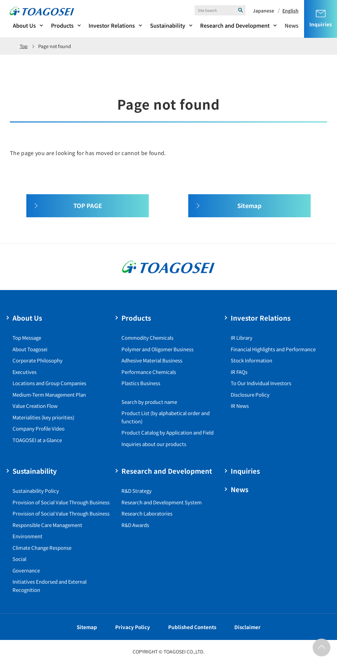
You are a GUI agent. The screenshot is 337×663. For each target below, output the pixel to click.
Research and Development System (161, 502)
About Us (24, 25)
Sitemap (87, 626)
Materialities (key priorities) (43, 417)
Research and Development (235, 25)
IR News (240, 405)
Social (19, 558)
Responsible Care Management (47, 524)
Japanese (263, 10)
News (291, 25)
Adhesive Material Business (151, 360)
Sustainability (167, 25)
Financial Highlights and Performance (273, 349)
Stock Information (251, 360)
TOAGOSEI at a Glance (37, 440)
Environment (27, 536)
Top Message (27, 337)
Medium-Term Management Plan (49, 394)
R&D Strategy (136, 490)
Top (24, 46)
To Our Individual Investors (261, 383)
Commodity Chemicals (147, 337)
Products (62, 25)
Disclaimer (247, 626)
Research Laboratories (146, 513)
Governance (26, 570)
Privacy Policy (132, 626)
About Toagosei (30, 349)
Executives (25, 371)
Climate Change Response (42, 547)
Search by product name (149, 401)
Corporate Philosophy (38, 360)
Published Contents (192, 626)
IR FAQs (239, 371)
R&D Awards (135, 524)
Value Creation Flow (35, 405)
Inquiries (245, 471)
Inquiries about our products (153, 443)
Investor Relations (112, 25)
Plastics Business (140, 383)
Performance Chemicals (148, 371)
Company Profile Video (39, 428)
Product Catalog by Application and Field (167, 432)
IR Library (241, 337)
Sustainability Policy (36, 490)
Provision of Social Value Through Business (61, 502)
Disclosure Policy (250, 394)
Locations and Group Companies (49, 383)
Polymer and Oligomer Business (157, 349)
